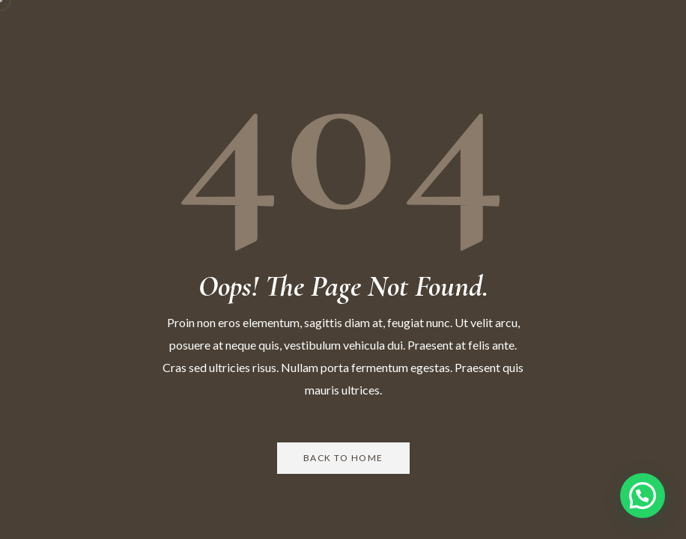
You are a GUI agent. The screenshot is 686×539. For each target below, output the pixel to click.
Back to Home (343, 457)
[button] (642, 495)
